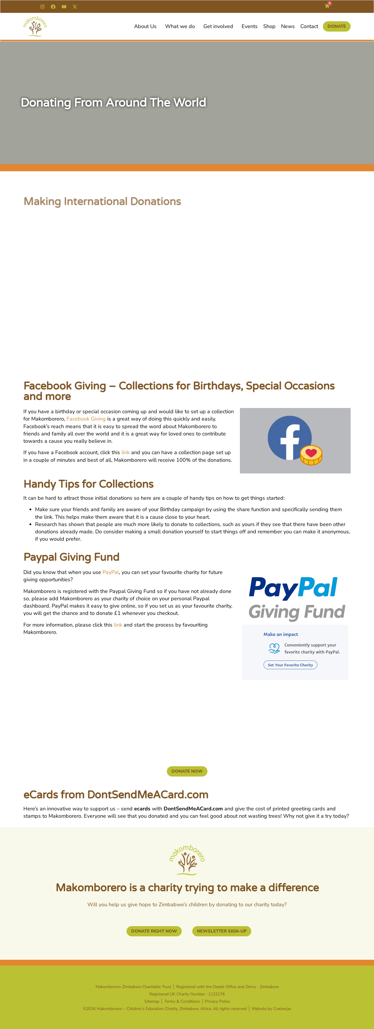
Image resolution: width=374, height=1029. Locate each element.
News (288, 26)
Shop (269, 26)
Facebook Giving (86, 418)
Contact (309, 26)
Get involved (219, 26)
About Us (147, 26)
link (126, 452)
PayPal (111, 572)
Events (250, 26)
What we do (181, 26)
